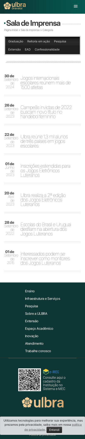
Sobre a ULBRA (36, 313)
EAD (28, 49)
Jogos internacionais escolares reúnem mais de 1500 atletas (45, 83)
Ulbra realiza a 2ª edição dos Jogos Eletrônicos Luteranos (43, 200)
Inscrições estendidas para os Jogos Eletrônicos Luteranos (45, 170)
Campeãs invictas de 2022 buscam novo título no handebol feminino (46, 112)
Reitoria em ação (38, 41)
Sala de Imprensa (33, 23)
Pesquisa (60, 41)
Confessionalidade (47, 49)
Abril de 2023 (9, 199)
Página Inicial (11, 30)
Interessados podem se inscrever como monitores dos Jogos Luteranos (45, 258)
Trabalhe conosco (38, 351)
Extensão (14, 49)
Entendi (54, 430)
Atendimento (34, 343)
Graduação (15, 41)
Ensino (30, 291)
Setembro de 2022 (10, 228)
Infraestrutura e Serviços (42, 298)
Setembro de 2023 (10, 111)
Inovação (31, 336)
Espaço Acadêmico (39, 328)
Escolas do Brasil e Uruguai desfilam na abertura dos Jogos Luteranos (45, 229)
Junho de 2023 (9, 169)
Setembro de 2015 (10, 257)
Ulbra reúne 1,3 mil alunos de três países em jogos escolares (44, 141)
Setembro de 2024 (10, 81)
